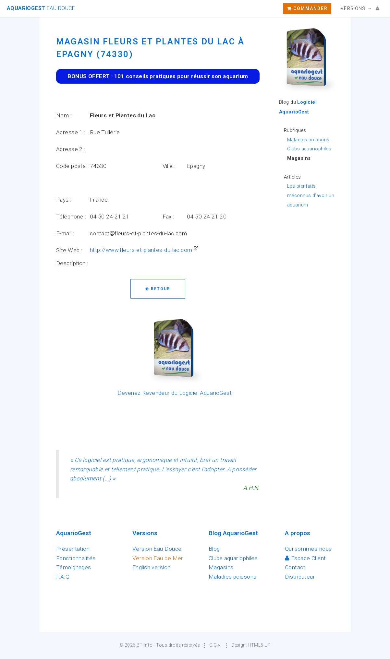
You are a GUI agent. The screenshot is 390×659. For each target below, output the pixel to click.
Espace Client (305, 558)
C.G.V (215, 645)
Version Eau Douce (156, 549)
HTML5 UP (259, 645)
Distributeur (300, 576)
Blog (214, 549)
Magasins (221, 567)
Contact (295, 567)
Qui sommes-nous (308, 549)
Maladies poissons (308, 140)
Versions (353, 8)
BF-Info (144, 645)
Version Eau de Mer (157, 558)
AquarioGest (41, 8)
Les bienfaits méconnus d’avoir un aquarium (310, 195)
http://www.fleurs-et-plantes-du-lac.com (141, 250)
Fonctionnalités (76, 558)
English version (151, 567)
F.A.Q (62, 576)
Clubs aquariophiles (309, 149)
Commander (307, 8)
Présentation (73, 549)
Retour (157, 289)
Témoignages (73, 567)
